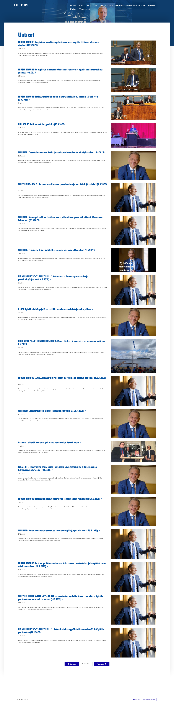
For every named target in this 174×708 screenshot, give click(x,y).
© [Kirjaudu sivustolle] (18, 699)
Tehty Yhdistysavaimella (149, 699)
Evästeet (136, 699)
